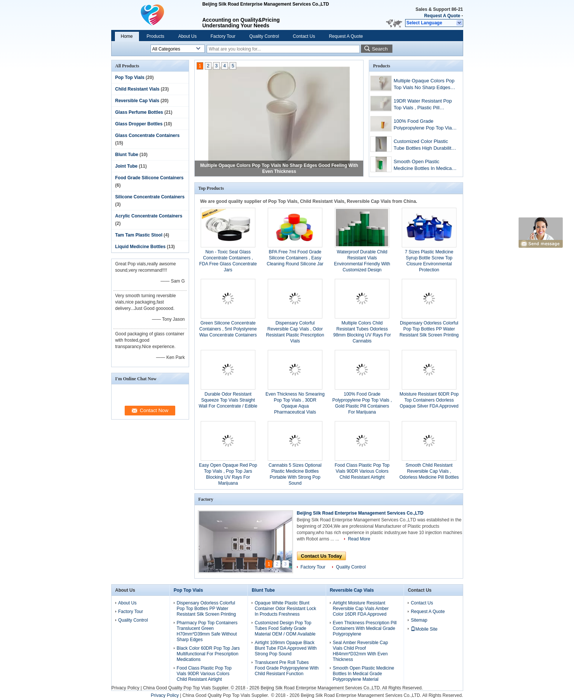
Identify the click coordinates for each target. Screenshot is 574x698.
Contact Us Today (321, 556)
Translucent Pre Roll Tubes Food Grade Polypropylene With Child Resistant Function (287, 668)
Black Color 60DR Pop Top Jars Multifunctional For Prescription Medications (208, 654)
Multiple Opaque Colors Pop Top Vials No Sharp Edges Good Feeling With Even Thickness (424, 85)
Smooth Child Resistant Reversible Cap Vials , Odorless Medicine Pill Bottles (429, 471)
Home (127, 36)
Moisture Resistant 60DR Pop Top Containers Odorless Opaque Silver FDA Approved (429, 400)
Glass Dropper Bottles (139, 124)
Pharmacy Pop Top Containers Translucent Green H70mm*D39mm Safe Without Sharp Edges (207, 631)
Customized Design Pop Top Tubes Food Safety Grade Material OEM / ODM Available (285, 628)
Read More (359, 539)
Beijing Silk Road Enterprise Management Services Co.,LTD (360, 513)
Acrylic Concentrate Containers (148, 216)
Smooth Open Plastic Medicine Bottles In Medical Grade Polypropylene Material (423, 166)
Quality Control (264, 36)
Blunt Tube (127, 154)
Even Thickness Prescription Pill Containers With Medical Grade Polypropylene (365, 628)
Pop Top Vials (130, 77)
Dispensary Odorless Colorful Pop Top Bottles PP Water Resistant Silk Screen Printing (429, 329)
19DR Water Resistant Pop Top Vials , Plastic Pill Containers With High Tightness (423, 105)
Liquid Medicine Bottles (140, 246)
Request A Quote (442, 15)
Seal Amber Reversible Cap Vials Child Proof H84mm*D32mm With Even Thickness (360, 651)
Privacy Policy (126, 688)
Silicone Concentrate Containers (150, 196)
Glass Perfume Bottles (139, 112)
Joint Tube (126, 166)
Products (155, 36)
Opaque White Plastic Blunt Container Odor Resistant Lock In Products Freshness (285, 608)
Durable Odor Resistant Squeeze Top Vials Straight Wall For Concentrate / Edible (228, 400)
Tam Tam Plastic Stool (139, 235)
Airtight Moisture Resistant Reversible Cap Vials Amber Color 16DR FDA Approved (361, 608)
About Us (187, 36)
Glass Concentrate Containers (147, 135)
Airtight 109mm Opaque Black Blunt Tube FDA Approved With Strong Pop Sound (285, 648)
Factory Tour (222, 36)
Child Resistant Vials (137, 89)
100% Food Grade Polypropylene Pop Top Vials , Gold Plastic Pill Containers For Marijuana (424, 125)
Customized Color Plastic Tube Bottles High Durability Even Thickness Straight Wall (425, 145)
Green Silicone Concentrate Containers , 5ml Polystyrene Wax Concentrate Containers (228, 329)
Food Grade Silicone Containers (149, 177)
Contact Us (304, 36)
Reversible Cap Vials (137, 100)
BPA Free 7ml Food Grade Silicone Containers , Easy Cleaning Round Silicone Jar (295, 257)
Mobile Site (424, 629)
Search (380, 49)
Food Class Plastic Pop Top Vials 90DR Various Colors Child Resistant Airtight (362, 471)
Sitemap (419, 620)
